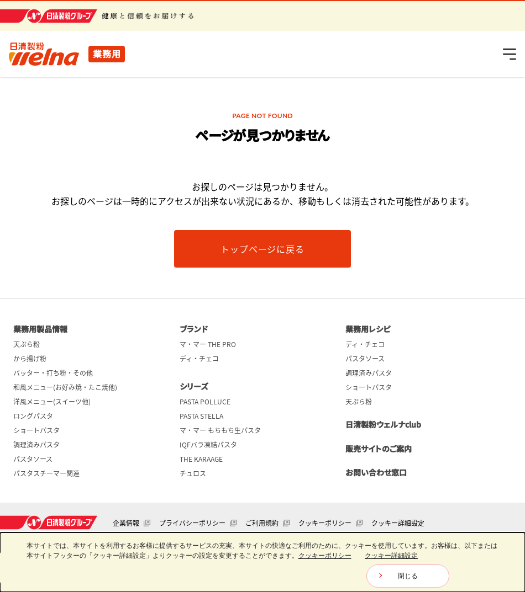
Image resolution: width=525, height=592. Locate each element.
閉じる (408, 576)
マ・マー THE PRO (208, 344)
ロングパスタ (33, 416)
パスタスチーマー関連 (46, 473)
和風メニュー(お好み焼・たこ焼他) (65, 387)
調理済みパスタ (36, 445)
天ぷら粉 (26, 344)
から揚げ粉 (29, 359)
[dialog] (262, 562)
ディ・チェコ (199, 359)
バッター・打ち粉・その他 (53, 373)
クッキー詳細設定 (397, 523)
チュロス (193, 473)
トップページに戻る (262, 248)
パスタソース (33, 459)
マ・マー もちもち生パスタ (220, 430)
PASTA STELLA (201, 416)
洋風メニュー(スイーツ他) (52, 402)
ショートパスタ (36, 430)
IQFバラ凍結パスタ (208, 445)
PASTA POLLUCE (205, 402)
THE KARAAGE (201, 459)
